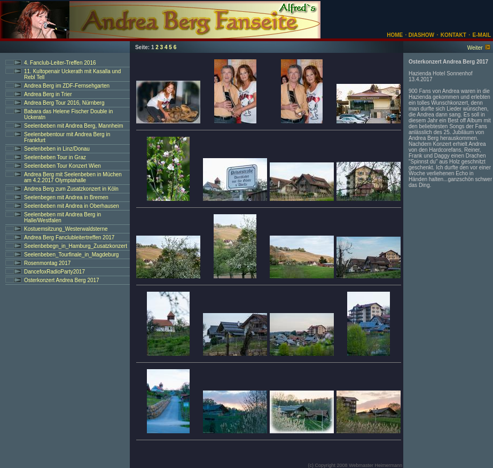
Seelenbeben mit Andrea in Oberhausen (71, 206)
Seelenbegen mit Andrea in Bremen (66, 197)
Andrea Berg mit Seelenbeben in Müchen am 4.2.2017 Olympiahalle (73, 177)
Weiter (475, 48)
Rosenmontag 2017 (47, 263)
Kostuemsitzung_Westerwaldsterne (66, 229)
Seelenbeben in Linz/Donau (57, 149)
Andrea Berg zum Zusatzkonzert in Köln (71, 189)
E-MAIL (482, 35)
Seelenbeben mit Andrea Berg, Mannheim (73, 126)
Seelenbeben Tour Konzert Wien (62, 166)
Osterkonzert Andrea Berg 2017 (61, 280)
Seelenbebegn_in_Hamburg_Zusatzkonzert (75, 246)
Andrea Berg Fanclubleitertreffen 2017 (69, 237)
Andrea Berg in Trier (48, 94)
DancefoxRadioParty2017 (54, 272)
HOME (395, 35)
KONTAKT (453, 35)
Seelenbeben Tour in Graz (55, 157)
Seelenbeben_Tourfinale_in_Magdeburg (71, 255)
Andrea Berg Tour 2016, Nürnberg (64, 103)
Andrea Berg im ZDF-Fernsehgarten (66, 86)
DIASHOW (420, 35)
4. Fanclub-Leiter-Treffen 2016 (60, 63)
